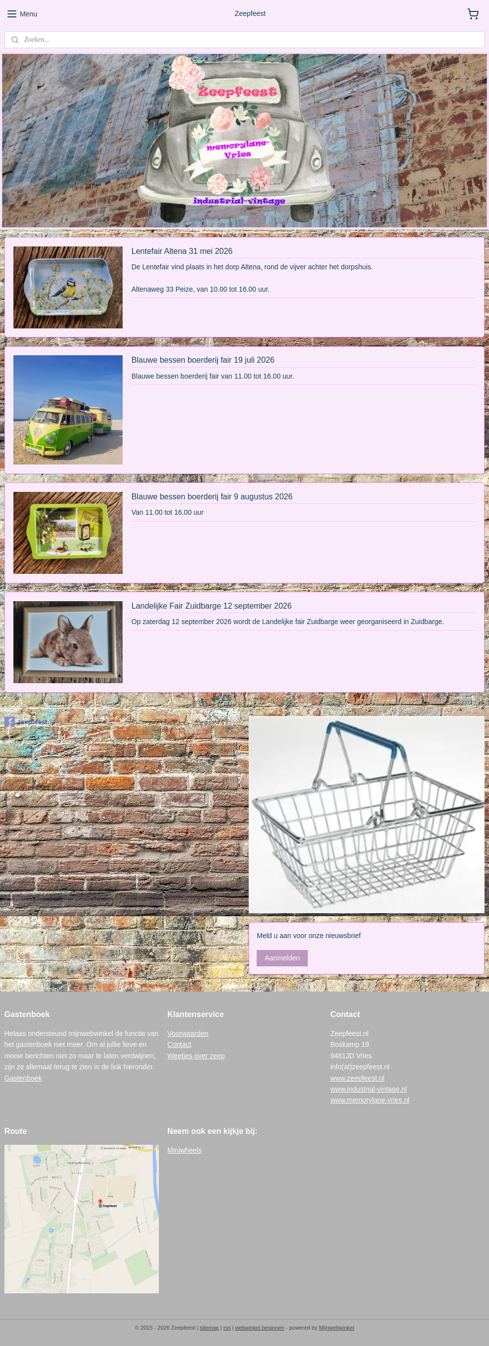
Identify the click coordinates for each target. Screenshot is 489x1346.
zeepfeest (25, 722)
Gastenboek (23, 1078)
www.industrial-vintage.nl (368, 1089)
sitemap (209, 1328)
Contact (179, 1044)
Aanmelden (282, 958)
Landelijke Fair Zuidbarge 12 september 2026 (212, 606)
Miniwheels (184, 1150)
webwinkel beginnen (259, 1328)
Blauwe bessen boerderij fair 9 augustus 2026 (212, 496)
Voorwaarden (188, 1033)
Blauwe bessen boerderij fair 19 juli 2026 (203, 360)
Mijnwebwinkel (336, 1328)
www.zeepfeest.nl (357, 1078)
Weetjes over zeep (196, 1056)
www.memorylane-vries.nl (369, 1100)
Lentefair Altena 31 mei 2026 (182, 251)
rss (227, 1328)
